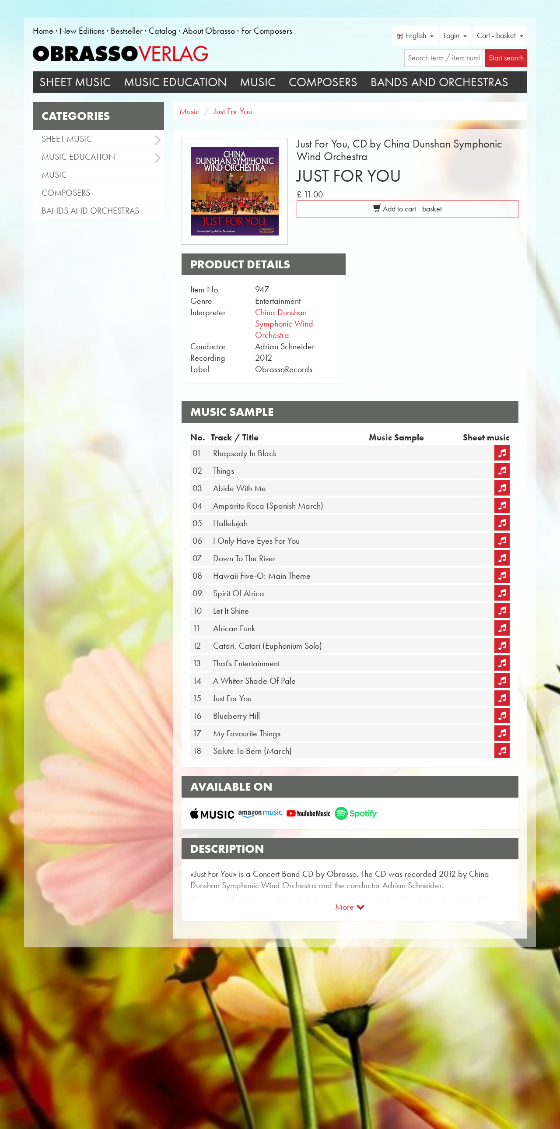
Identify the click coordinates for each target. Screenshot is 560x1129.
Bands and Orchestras (439, 82)
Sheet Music (75, 82)
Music (258, 82)
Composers (323, 82)
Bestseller (127, 30)
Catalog (163, 30)
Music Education (175, 82)
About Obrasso (209, 30)
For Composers (266, 30)
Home (43, 30)
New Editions (82, 30)
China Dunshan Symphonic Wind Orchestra (284, 323)
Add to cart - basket (407, 209)
